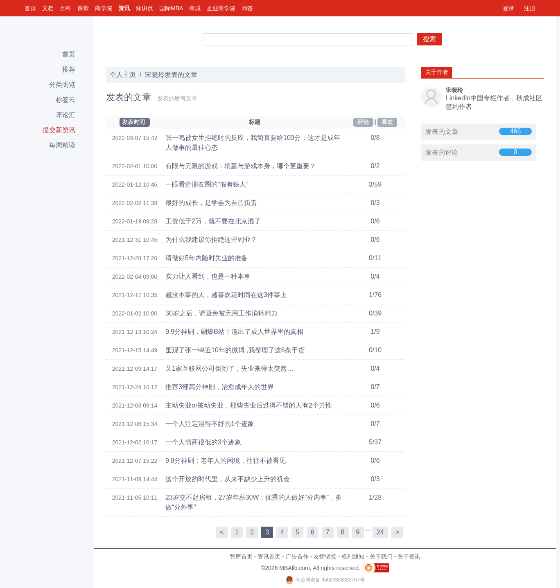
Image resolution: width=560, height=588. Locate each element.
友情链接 (325, 556)
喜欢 (387, 122)
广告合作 (297, 556)
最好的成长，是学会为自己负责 (211, 202)
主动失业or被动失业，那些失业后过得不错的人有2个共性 (248, 405)
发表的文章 (441, 131)
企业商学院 (221, 8)
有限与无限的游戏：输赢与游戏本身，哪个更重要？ (240, 165)
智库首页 (241, 556)
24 (380, 532)
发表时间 (133, 122)
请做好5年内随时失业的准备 (206, 258)
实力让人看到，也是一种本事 (208, 276)
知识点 (144, 8)
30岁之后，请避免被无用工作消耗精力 (221, 313)
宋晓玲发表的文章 (171, 74)
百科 (65, 8)
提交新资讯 (59, 129)
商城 (195, 8)
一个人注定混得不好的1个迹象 (209, 423)
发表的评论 (441, 152)
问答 (247, 8)
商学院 (103, 8)
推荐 (68, 69)
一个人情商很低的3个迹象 (203, 442)
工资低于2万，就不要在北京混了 (213, 221)
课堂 (83, 8)
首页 (30, 8)
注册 (529, 8)
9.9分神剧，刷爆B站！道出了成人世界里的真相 (234, 331)
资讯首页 (268, 556)
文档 (48, 8)
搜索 (429, 39)
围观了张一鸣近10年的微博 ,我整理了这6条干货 (235, 350)
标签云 (65, 99)
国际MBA (171, 8)
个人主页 (123, 74)
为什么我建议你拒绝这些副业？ (211, 239)
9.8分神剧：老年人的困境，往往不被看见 (225, 460)
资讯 (124, 8)
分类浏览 (62, 84)
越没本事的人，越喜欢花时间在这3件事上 (226, 294)
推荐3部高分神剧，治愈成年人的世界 (219, 386)
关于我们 (381, 556)
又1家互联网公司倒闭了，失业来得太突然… (229, 368)
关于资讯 (408, 556)
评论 (363, 122)
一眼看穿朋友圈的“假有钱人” (206, 184)
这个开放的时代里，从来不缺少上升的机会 (227, 478)
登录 (508, 8)
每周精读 (62, 145)
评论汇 (65, 114)
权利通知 (352, 556)
